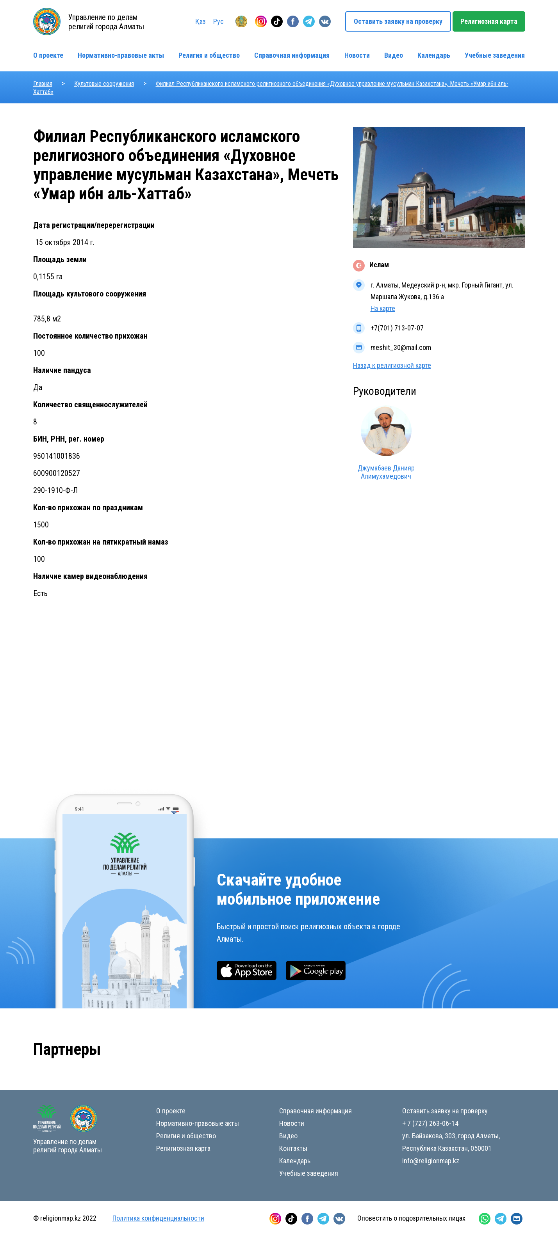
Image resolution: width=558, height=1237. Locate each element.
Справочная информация (292, 55)
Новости (357, 55)
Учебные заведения (495, 55)
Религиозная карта (488, 21)
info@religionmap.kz (430, 1161)
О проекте (48, 55)
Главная (42, 83)
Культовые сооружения (104, 83)
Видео (393, 55)
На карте (383, 308)
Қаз (200, 21)
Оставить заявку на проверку (398, 21)
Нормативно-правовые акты (121, 55)
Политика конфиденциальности (158, 1218)
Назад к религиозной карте (392, 365)
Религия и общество (209, 55)
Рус (218, 21)
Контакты (293, 1148)
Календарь (433, 55)
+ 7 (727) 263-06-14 (430, 1123)
